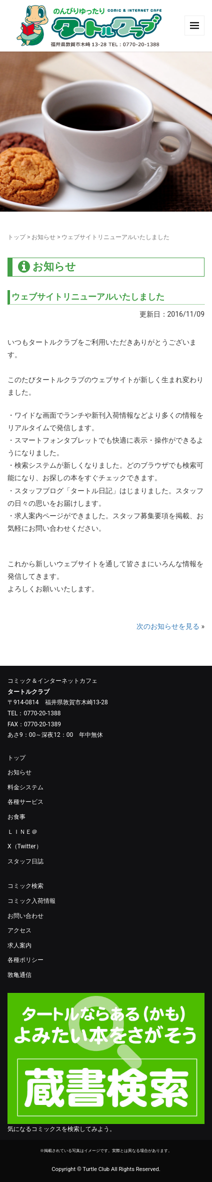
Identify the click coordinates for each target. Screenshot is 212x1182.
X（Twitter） (25, 846)
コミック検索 (26, 885)
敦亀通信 (20, 974)
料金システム (26, 787)
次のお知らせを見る (168, 626)
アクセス (20, 930)
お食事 (17, 816)
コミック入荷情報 (32, 900)
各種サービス (26, 801)
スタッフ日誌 (26, 861)
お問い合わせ (26, 915)
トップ (17, 237)
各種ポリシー (26, 959)
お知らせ (44, 237)
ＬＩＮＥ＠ (23, 831)
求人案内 (20, 945)
